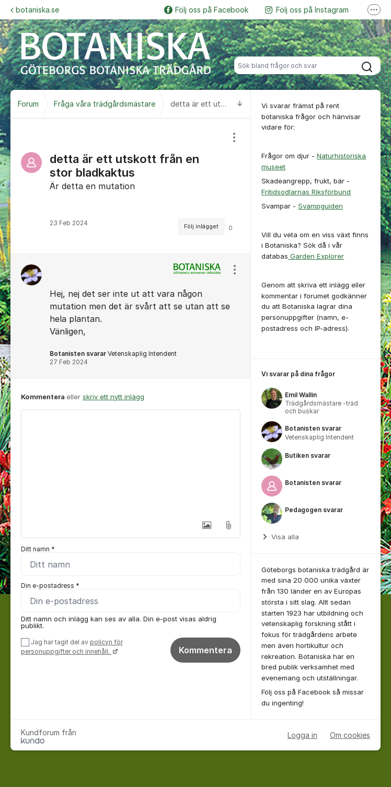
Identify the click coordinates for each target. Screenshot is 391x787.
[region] (130, 186)
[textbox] (130, 462)
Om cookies (350, 735)
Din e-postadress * (50, 585)
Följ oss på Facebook (206, 9)
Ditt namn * (38, 549)
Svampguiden (320, 206)
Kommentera (205, 650)
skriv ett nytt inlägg (113, 396)
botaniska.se (34, 9)
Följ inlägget (201, 226)
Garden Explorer (316, 256)
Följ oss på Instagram (307, 9)
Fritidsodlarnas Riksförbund (306, 192)
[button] (206, 525)
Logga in (302, 735)
